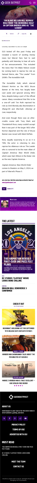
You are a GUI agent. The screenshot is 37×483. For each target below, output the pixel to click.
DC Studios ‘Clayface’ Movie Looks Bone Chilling (15, 279)
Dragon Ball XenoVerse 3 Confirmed (14, 290)
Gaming (4, 286)
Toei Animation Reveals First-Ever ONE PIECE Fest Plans (18, 262)
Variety (10, 189)
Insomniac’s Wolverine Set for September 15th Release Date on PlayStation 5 (18, 330)
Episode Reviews (18, 377)
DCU (3, 276)
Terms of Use (18, 429)
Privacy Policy (18, 424)
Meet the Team (18, 461)
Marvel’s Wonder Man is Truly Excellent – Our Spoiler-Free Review (18, 382)
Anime (6, 254)
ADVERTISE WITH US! (18, 434)
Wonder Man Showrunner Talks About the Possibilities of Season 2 (18, 356)
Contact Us (18, 466)
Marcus (6, 41)
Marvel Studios (18, 351)
